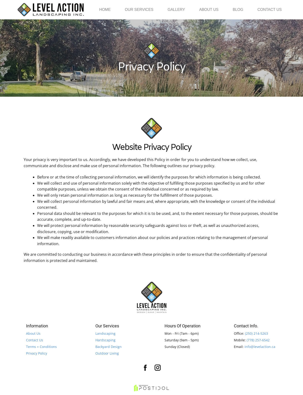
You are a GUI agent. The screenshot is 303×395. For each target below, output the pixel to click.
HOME (105, 10)
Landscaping (105, 333)
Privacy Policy (36, 353)
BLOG (238, 10)
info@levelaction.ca (260, 346)
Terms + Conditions (41, 346)
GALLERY (176, 10)
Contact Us (34, 340)
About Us (33, 333)
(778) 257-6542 (258, 340)
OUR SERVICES (139, 10)
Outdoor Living (107, 353)
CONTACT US (269, 10)
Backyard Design (108, 346)
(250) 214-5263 (256, 333)
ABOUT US (209, 10)
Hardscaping (105, 340)
